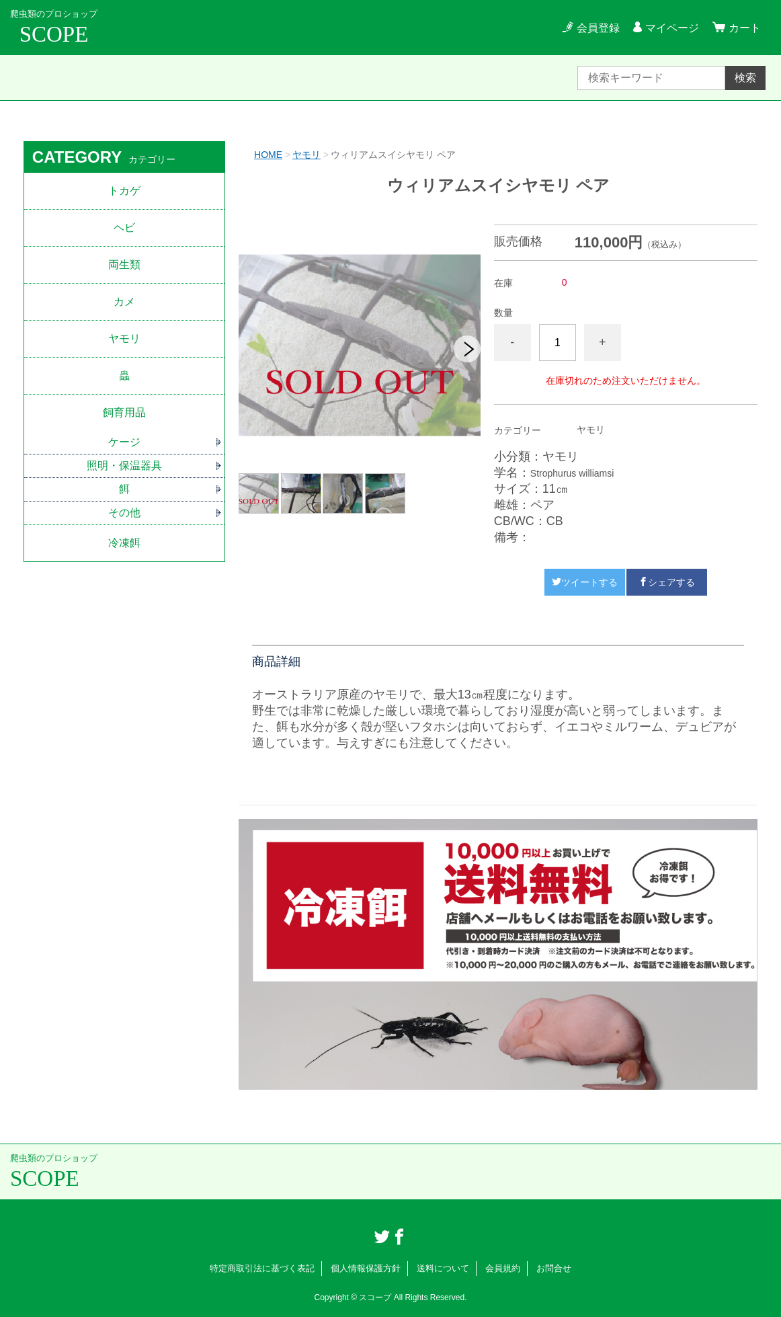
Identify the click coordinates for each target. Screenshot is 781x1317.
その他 (124, 512)
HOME (268, 154)
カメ (124, 301)
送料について (443, 1268)
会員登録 (598, 28)
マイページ (672, 28)
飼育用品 (124, 412)
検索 (745, 77)
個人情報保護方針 (366, 1268)
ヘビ (124, 227)
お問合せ (553, 1268)
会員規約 (502, 1268)
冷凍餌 (124, 543)
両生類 (124, 264)
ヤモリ (306, 154)
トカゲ (124, 190)
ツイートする (585, 582)
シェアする (667, 582)
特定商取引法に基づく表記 (262, 1268)
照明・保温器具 (124, 465)
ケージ (124, 442)
